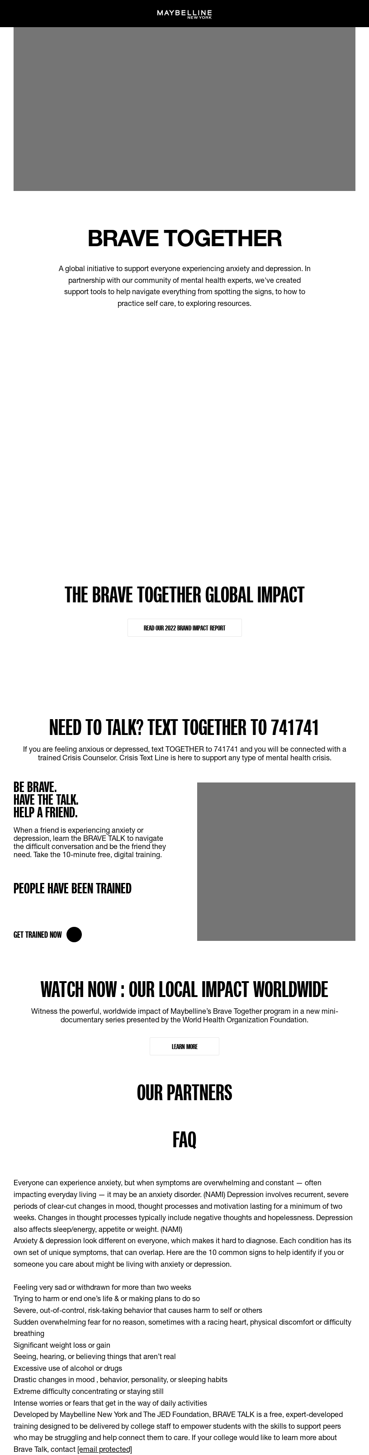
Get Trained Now (48, 934)
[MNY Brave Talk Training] (276, 788)
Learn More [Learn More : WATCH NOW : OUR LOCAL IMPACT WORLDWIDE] (185, 1046)
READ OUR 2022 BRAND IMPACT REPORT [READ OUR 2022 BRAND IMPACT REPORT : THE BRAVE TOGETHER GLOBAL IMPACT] (185, 627)
